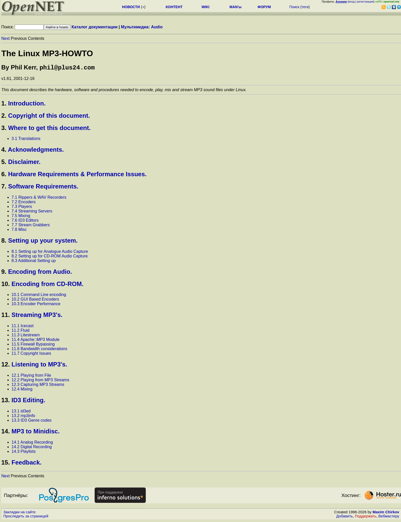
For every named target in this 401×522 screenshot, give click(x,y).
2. (3, 116)
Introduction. (27, 104)
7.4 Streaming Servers (32, 212)
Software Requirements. (43, 187)
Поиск (294, 7)
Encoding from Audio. (40, 272)
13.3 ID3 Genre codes (32, 421)
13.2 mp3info (23, 416)
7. (3, 187)
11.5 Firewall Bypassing (33, 345)
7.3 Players (22, 207)
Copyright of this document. (49, 116)
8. (3, 241)
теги (305, 7)
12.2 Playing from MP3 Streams (40, 381)
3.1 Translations (26, 139)
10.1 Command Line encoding (39, 295)
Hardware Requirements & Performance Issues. (77, 175)
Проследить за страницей (25, 517)
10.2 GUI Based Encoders (35, 300)
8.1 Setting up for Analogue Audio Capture (50, 252)
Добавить (344, 517)
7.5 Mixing (21, 217)
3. (3, 128)
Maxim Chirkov (386, 513)
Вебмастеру (388, 517)
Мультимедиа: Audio (142, 27)
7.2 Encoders (24, 203)
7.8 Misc (19, 230)
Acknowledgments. (36, 150)
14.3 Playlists (24, 452)
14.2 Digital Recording (32, 448)
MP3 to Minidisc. (36, 432)
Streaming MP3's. (37, 315)
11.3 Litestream (26, 336)
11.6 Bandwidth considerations (39, 350)
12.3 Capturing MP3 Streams (38, 385)
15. (5, 463)
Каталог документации (95, 27)
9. (3, 272)
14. (5, 432)
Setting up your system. (43, 241)
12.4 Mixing (22, 390)
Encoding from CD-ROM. (47, 284)
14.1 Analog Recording (32, 443)
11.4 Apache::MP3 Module (36, 340)
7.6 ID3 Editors (25, 221)
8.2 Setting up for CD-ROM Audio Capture (50, 257)
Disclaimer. (24, 162)
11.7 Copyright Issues (31, 354)
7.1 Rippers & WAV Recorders (39, 198)
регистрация (365, 1)
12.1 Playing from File (31, 376)
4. (3, 150)
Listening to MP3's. (39, 365)
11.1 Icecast (23, 327)
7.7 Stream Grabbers (31, 226)
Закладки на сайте (19, 513)
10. (5, 284)
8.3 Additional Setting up (34, 261)
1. (3, 104)
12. (5, 365)
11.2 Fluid (20, 331)
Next (5, 38)
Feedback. (26, 463)
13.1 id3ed (21, 412)
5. (3, 162)
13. (5, 401)
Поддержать (365, 517)
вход (352, 1)
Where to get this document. (49, 128)
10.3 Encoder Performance (36, 305)
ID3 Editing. (28, 401)
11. (5, 315)
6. (3, 175)
